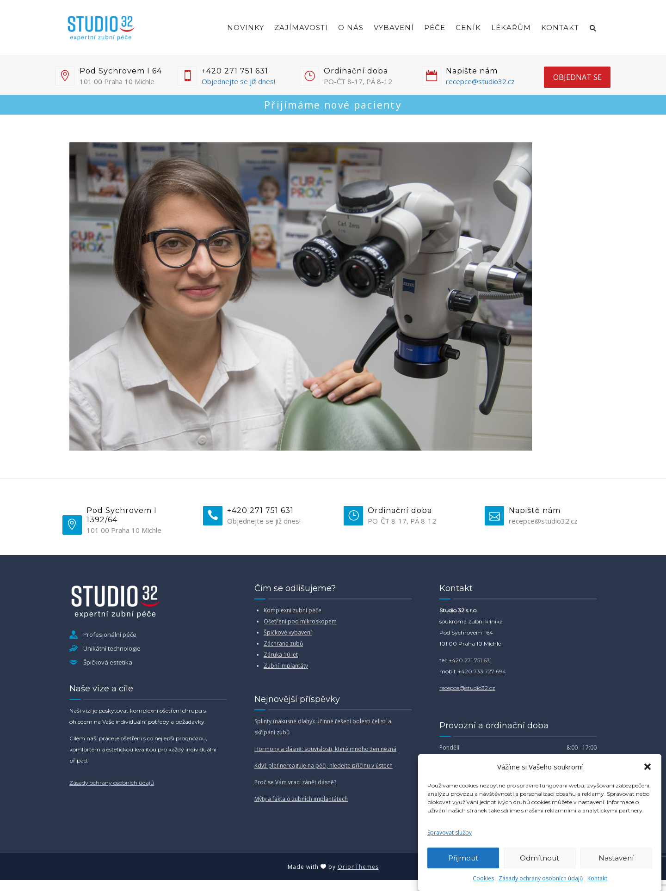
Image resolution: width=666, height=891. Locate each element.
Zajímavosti (301, 27)
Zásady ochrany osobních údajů (541, 878)
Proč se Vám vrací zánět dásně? (295, 782)
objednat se (577, 77)
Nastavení (616, 858)
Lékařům (511, 27)
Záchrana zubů (283, 643)
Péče (434, 27)
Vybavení (394, 27)
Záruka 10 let (281, 655)
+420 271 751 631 (470, 660)
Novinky (245, 27)
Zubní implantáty (286, 666)
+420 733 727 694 (482, 671)
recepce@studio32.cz (480, 81)
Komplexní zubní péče (292, 610)
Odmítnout (539, 858)
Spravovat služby (449, 832)
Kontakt (597, 878)
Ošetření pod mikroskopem (300, 621)
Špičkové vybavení (288, 632)
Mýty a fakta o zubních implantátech (301, 799)
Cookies (483, 878)
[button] (647, 766)
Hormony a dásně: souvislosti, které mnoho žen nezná (325, 749)
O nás (351, 27)
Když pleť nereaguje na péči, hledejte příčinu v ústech (323, 765)
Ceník (468, 27)
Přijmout (463, 858)
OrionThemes (358, 867)
